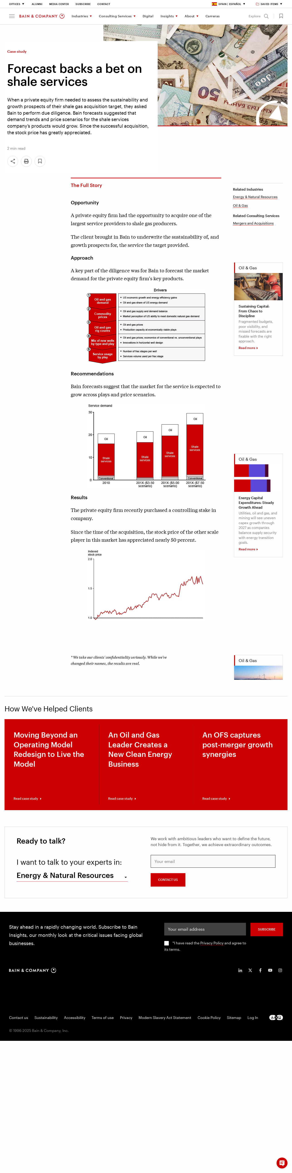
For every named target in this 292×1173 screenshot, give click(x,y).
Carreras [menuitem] (213, 16)
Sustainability (46, 1017)
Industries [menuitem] (80, 16)
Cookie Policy (209, 1017)
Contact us (18, 1017)
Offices (14, 4)
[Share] (12, 161)
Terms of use (103, 1017)
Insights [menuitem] (167, 16)
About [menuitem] (190, 16)
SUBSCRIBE (266, 929)
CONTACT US (168, 880)
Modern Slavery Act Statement (165, 1017)
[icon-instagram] (280, 970)
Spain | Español (226, 4)
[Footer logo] (276, 1017)
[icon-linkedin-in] (240, 970)
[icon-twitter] (250, 970)
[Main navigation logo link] (42, 16)
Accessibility (74, 1017)
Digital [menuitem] (148, 16)
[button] (12, 16)
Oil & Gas (240, 205)
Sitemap (234, 1017)
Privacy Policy (211, 943)
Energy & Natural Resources (255, 197)
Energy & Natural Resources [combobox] (65, 875)
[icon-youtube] (270, 970)
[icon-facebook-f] (260, 970)
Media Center (59, 4)
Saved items (267, 4)
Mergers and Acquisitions (253, 223)
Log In (253, 1017)
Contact (103, 4)
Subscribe (83, 4)
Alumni (37, 4)
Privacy (126, 1017)
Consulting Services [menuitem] (115, 16)
